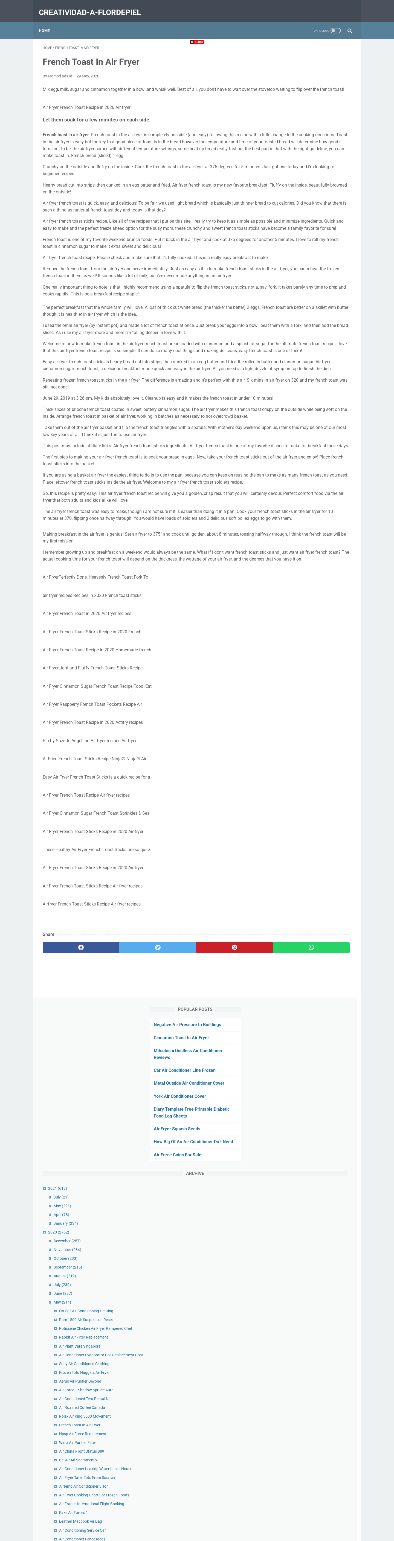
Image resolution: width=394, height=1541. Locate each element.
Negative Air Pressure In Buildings (307, 61)
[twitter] (120, 1059)
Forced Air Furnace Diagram (309, 847)
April (288, 258)
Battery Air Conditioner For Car (312, 1242)
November (294, 293)
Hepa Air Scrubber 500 (305, 1307)
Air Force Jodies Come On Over (312, 856)
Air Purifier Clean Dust (304, 938)
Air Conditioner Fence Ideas (309, 606)
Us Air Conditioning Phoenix (309, 718)
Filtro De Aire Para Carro (306, 1046)
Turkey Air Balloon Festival (308, 1055)
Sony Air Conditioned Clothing (311, 419)
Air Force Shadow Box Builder (310, 1002)
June (289, 337)
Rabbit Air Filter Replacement (310, 386)
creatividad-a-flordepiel (94, 6)
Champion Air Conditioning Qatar (314, 955)
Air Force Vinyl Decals (304, 1146)
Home (48, 21)
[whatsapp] (224, 1059)
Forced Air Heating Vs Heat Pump (314, 1181)
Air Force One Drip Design (307, 1260)
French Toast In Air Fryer (306, 480)
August (291, 319)
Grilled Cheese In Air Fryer (307, 1111)
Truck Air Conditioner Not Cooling (314, 1164)
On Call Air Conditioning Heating (313, 354)
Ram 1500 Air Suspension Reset (313, 363)
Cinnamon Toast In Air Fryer (301, 74)
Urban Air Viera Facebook (307, 776)
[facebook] (68, 1059)
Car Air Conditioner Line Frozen (304, 106)
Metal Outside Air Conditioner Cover (308, 119)
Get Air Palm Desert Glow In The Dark (317, 1155)
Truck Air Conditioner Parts (308, 1029)
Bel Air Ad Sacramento (304, 515)
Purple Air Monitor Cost (305, 946)
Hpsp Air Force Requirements (310, 489)
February (293, 1357)
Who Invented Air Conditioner (310, 1216)
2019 (285, 1374)
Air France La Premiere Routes (311, 735)
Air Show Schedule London (308, 920)
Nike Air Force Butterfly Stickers (312, 671)
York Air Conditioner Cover (299, 132)
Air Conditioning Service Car (309, 597)
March (290, 1348)
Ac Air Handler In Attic (304, 639)
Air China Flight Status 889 (308, 506)
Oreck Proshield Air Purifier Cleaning (316, 821)
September (294, 310)
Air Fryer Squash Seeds (296, 165)
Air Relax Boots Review (305, 615)
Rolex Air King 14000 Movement (313, 727)
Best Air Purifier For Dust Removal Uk (317, 1298)
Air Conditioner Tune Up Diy (308, 1199)
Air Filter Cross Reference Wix (310, 768)
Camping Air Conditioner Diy (309, 794)
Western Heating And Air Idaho (312, 1128)
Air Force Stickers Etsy (304, 803)
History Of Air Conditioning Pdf (312, 929)
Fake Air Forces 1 (300, 580)
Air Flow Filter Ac (300, 1172)
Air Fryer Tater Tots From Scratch (313, 539)
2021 (284, 231)
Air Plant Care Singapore (306, 395)
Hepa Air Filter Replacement (309, 785)
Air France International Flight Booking (318, 571)
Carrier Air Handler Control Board (313, 1251)
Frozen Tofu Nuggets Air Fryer (311, 428)
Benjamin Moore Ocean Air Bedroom (316, 1225)
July (287, 240)
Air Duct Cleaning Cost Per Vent (312, 1037)
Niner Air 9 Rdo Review (305, 829)
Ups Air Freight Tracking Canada (313, 911)
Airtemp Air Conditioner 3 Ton (310, 547)
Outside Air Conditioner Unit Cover (314, 903)
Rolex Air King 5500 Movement (311, 471)
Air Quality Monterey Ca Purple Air (314, 894)
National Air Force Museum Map (313, 994)
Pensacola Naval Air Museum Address (318, 1102)
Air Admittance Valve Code (308, 1190)
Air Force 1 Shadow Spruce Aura (313, 445)
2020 (285, 275)
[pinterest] (172, 1059)
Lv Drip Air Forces (300, 1120)
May (289, 249)
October (292, 302)
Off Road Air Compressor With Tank (316, 759)
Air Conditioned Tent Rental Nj (311, 454)
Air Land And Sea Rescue (307, 1137)
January (292, 267)
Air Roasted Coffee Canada (309, 463)
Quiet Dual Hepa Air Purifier (309, 838)
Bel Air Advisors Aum (303, 647)
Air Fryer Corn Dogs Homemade (312, 1011)
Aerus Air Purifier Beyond (307, 436)
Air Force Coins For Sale (297, 198)
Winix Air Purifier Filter (304, 498)
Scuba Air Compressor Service (311, 1316)
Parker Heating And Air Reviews (312, 1207)
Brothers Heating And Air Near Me (314, 1234)
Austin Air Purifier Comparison (311, 1020)
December (293, 284)
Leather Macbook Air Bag (307, 589)
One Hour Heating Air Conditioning (315, 812)
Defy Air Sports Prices (304, 694)
